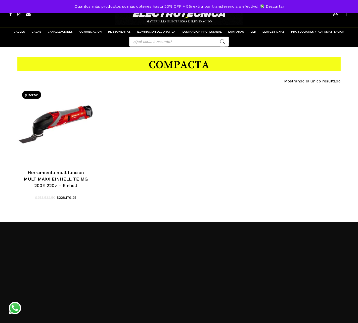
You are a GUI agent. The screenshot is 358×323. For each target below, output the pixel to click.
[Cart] (348, 13)
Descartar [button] (275, 6)
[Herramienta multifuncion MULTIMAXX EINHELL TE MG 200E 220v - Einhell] (55, 124)
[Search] (222, 42)
